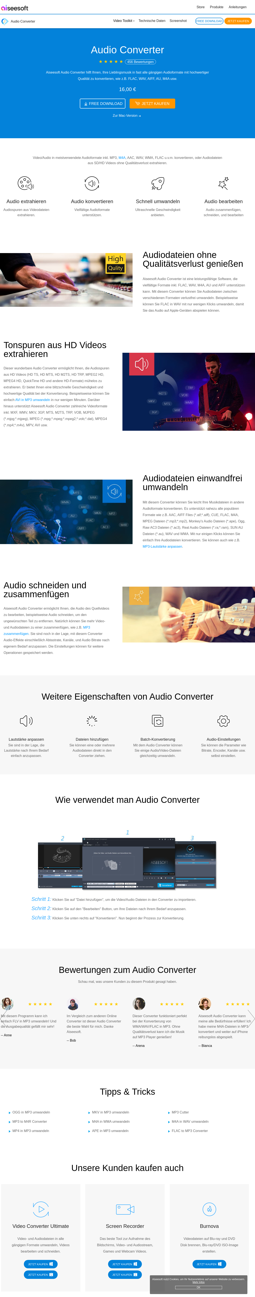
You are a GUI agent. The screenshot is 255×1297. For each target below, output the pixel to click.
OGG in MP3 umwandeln (31, 1112)
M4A (122, 158)
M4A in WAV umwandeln (190, 1121)
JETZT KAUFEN (238, 21)
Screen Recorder (125, 1226)
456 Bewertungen (140, 62)
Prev (3, 1019)
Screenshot (178, 21)
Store (201, 7)
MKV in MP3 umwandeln (110, 1112)
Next (251, 1019)
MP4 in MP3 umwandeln (30, 1131)
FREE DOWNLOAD (209, 21)
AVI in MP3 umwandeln (32, 400)
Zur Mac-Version (125, 115)
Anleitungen (238, 7)
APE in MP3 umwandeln (110, 1131)
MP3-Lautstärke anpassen (162, 546)
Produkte (216, 7)
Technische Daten (151, 21)
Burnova (209, 1226)
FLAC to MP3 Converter (190, 1131)
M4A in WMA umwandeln (111, 1121)
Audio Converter (18, 21)
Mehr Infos (233, 1280)
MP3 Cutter (180, 1112)
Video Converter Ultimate (40, 1226)
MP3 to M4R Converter (29, 1121)
